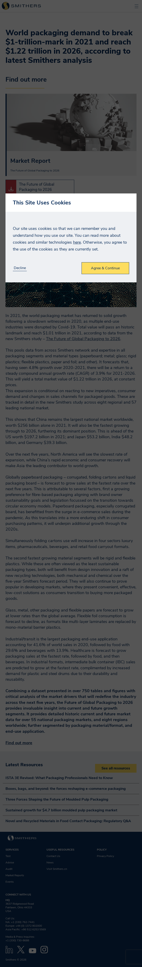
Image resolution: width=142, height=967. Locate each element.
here (77, 242)
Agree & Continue (105, 268)
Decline (20, 268)
